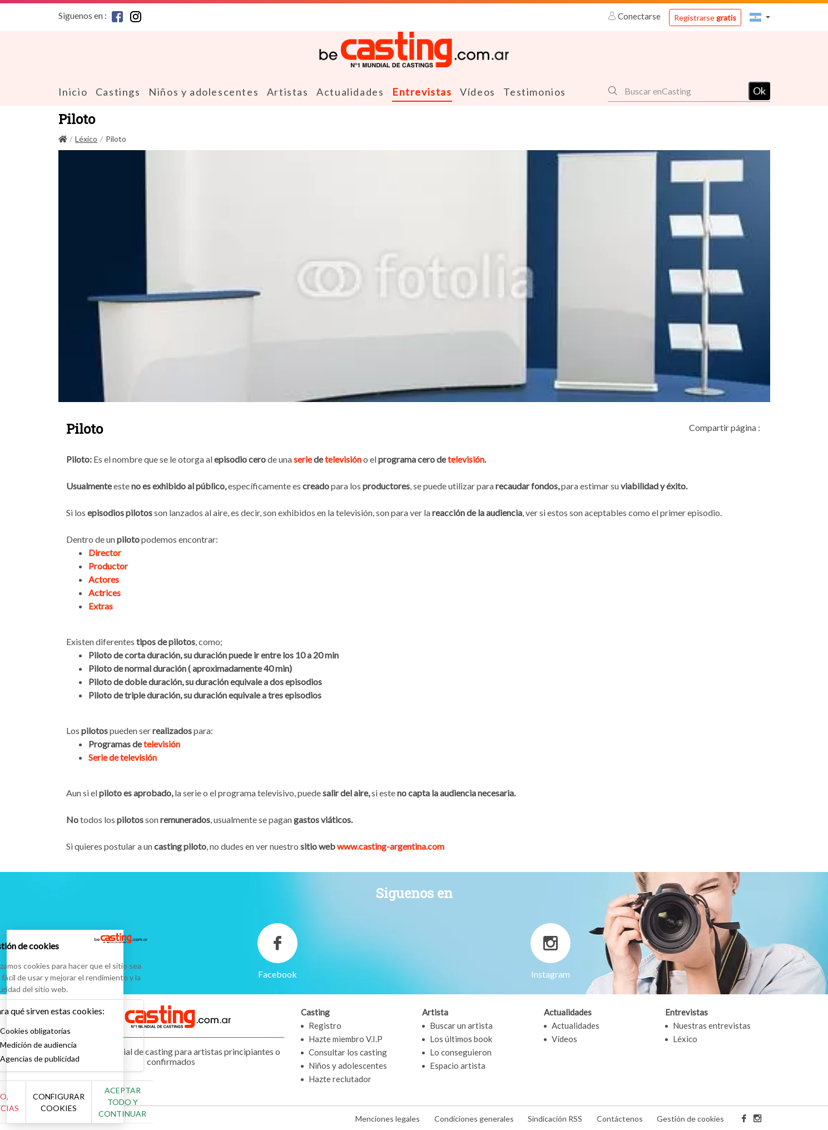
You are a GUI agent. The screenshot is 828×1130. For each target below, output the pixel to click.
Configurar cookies (124, 1107)
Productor (108, 565)
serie (304, 458)
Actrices (104, 592)
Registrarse (705, 17)
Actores (103, 578)
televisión (343, 458)
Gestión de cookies (690, 1118)
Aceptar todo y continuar (201, 1107)
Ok (759, 90)
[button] (760, 17)
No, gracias (46, 1108)
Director (104, 552)
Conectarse (635, 16)
